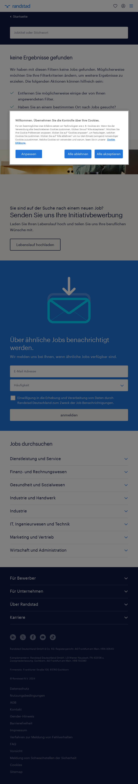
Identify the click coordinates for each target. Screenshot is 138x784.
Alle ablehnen (78, 154)
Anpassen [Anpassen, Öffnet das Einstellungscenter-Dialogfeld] (28, 154)
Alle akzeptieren (109, 154)
